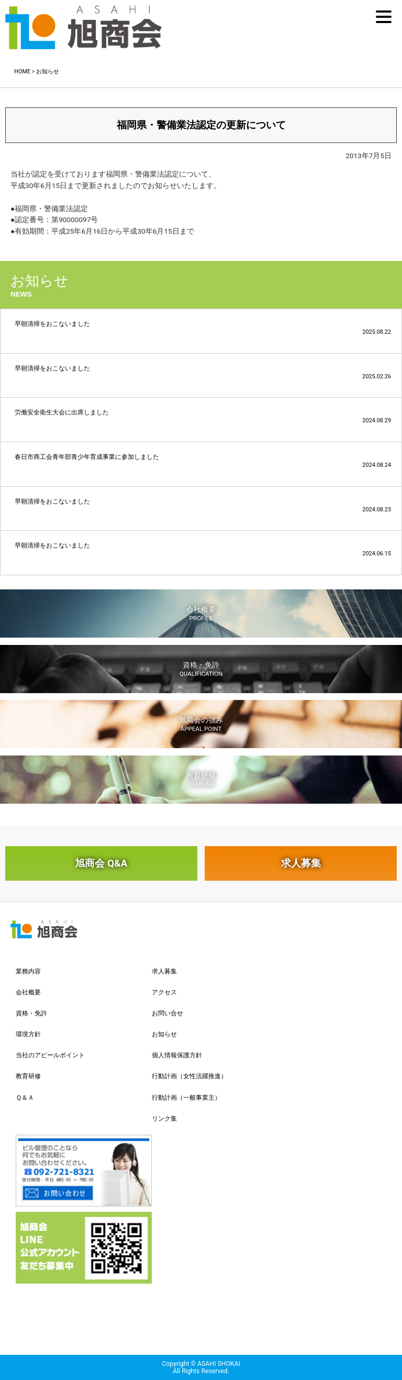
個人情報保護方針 (177, 1055)
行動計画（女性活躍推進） (189, 1076)
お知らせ (47, 71)
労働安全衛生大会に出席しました (203, 416)
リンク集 (164, 1118)
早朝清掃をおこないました (203, 327)
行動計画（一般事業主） (186, 1097)
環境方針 (28, 1034)
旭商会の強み (201, 724)
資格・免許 (201, 669)
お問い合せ (167, 1013)
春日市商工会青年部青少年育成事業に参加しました (203, 460)
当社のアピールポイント (50, 1055)
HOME (22, 71)
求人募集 (301, 863)
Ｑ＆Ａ (25, 1097)
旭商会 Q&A (101, 863)
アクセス (164, 992)
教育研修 (201, 779)
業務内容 (28, 971)
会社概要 (201, 613)
